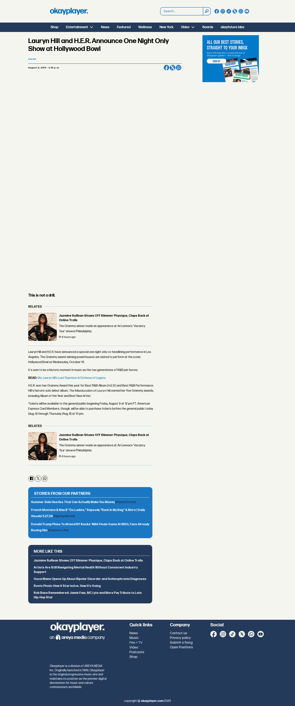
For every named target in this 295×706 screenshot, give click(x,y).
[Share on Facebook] (166, 67)
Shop (54, 27)
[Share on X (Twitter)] (172, 67)
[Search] (206, 11)
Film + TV (135, 643)
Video (185, 27)
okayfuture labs (232, 27)
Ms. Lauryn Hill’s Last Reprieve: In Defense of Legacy (72, 378)
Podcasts (136, 652)
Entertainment (77, 27)
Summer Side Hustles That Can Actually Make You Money (83, 502)
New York (166, 27)
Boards (207, 27)
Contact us (178, 633)
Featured (124, 27)
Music (134, 638)
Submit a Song (181, 643)
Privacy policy (180, 638)
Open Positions (181, 647)
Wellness (145, 27)
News (105, 27)
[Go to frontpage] (69, 11)
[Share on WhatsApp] (178, 67)
